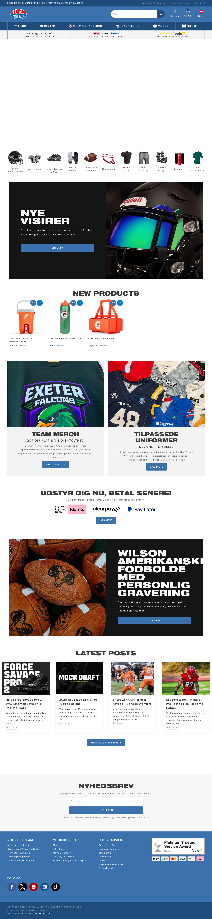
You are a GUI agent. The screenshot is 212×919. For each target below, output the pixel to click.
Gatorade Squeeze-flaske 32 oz (65, 338)
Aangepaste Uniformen (19, 845)
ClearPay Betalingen (63, 856)
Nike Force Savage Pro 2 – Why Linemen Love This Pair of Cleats (25, 704)
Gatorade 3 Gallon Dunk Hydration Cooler (21, 340)
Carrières (103, 860)
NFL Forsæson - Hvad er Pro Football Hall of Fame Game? (184, 704)
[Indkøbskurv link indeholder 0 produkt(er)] (188, 14)
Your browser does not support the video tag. (106, 92)
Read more (11, 727)
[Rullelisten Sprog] (201, 14)
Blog (55, 845)
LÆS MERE (156, 466)
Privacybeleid (106, 868)
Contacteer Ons (107, 845)
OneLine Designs (41, 913)
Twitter (22, 887)
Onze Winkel (105, 856)
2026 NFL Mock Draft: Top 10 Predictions (78, 702)
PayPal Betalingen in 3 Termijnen (70, 860)
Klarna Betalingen (62, 852)
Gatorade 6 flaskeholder (101, 338)
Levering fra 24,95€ (39, 33)
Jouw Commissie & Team (20, 860)
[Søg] (138, 14)
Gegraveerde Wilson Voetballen (23, 849)
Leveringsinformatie (109, 849)
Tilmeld (106, 810)
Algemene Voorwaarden (111, 864)
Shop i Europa (194, 3)
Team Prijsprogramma (18, 856)
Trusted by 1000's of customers (172, 36)
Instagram (44, 887)
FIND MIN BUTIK (55, 464)
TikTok (55, 887)
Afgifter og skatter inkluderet (39, 36)
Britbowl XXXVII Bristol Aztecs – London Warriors (132, 702)
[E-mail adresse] (106, 801)
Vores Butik (162, 3)
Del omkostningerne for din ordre (105, 36)
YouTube (33, 887)
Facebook (11, 887)
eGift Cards (59, 849)
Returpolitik (105, 852)
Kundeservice (146, 3)
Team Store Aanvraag (18, 852)
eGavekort (176, 3)
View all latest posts (106, 742)
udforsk (57, 247)
